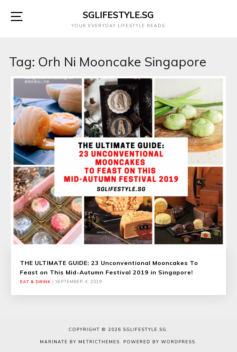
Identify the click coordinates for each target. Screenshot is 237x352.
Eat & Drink (35, 282)
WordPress (178, 342)
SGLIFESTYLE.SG (118, 14)
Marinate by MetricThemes (80, 342)
